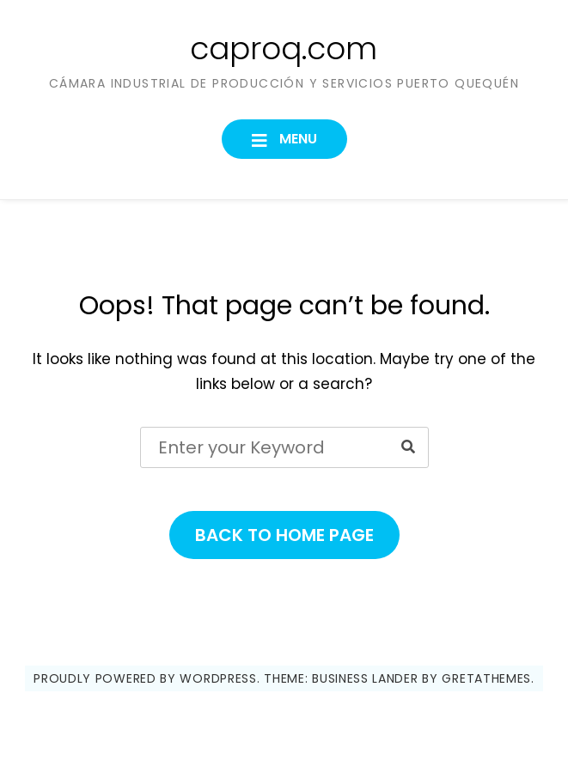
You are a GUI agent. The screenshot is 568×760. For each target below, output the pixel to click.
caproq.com (283, 48)
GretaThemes (486, 678)
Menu (296, 139)
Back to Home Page (284, 535)
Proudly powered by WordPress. (147, 678)
